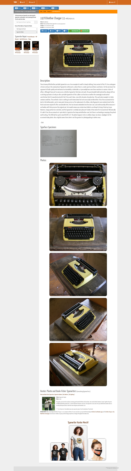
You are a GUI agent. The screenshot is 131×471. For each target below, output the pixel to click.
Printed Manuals (31, 36)
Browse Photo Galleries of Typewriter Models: (23, 26)
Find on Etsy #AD (84, 31)
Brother (44, 11)
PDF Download (17, 52)
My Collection (65, 394)
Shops (29, 39)
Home (41, 11)
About (22, 2)
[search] (26, 29)
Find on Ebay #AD (73, 31)
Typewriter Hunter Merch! (78, 422)
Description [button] (44, 31)
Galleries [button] (35, 8)
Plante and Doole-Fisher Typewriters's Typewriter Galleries (51, 394)
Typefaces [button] (45, 8)
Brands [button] (18, 8)
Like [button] (65, 31)
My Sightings (71, 394)
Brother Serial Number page (97, 411)
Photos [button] (58, 31)
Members (112, 2)
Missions (32, 2)
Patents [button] (54, 8)
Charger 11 (49, 11)
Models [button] (26, 8)
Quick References (23, 39)
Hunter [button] (52, 31)
